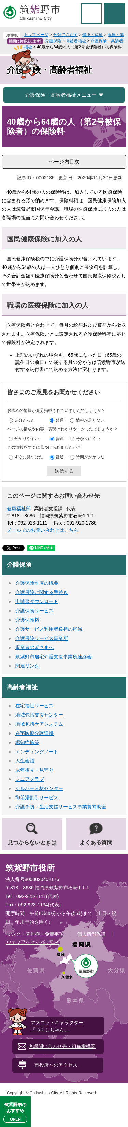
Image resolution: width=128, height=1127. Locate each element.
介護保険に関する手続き (41, 592)
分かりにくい (88, 438)
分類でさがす (65, 34)
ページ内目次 (64, 161)
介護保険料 (27, 620)
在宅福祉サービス (34, 705)
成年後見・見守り (34, 770)
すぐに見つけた (28, 456)
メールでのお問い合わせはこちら (43, 530)
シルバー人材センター (39, 788)
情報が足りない (90, 420)
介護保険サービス (34, 610)
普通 (60, 420)
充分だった (24, 420)
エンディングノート (36, 751)
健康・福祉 (92, 34)
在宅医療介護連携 (34, 733)
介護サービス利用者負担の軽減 (48, 629)
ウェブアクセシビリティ (32, 942)
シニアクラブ (29, 779)
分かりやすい (26, 438)
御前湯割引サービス (36, 797)
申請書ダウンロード (36, 601)
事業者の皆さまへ (34, 647)
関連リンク (27, 666)
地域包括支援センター (39, 715)
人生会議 (24, 760)
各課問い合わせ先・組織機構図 (62, 1046)
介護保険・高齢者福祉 (65, 40)
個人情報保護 (91, 934)
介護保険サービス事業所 (41, 638)
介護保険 (19, 564)
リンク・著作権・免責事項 (35, 934)
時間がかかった (90, 456)
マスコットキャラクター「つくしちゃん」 (57, 1026)
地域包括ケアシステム (39, 724)
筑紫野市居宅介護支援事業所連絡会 (53, 656)
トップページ (36, 34)
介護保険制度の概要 (36, 583)
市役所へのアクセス (55, 1065)
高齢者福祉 (22, 687)
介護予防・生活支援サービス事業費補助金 (60, 806)
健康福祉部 (19, 508)
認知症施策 (27, 742)
